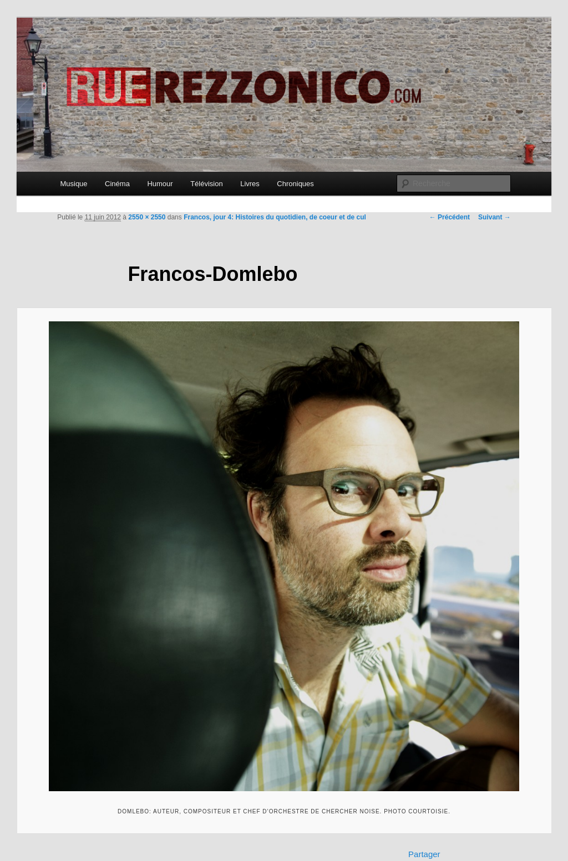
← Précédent (449, 217)
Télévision (206, 184)
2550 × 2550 (146, 217)
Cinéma (117, 184)
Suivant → (494, 217)
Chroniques (295, 184)
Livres (250, 184)
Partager (424, 854)
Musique (73, 184)
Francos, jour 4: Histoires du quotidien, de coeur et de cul (275, 217)
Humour (160, 184)
